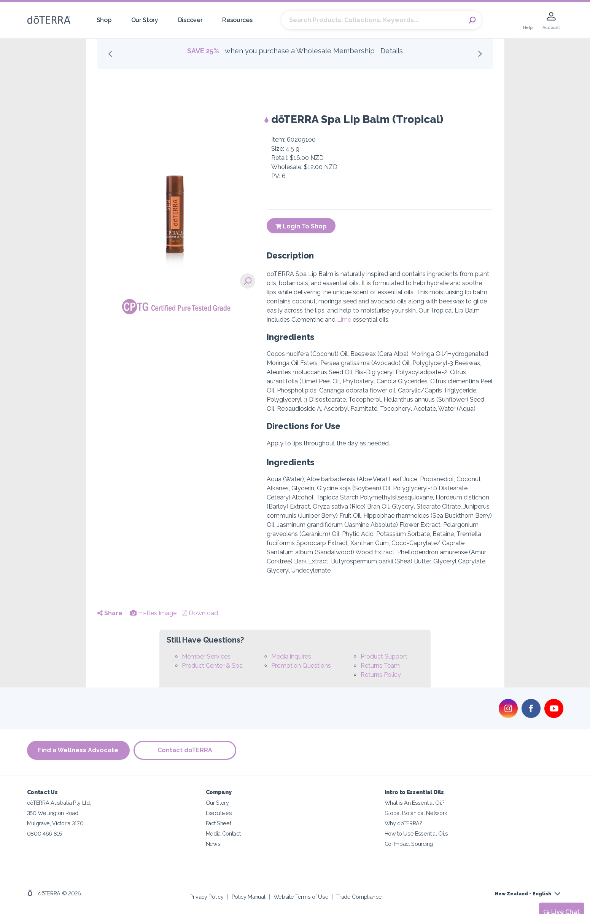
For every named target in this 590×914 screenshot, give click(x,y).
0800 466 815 (44, 833)
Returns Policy (381, 674)
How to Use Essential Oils (416, 833)
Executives (219, 813)
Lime (344, 319)
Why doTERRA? (403, 823)
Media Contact (223, 833)
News (213, 844)
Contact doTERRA (184, 750)
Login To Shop (301, 226)
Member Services (206, 656)
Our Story (144, 20)
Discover (190, 20)
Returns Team (380, 665)
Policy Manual (249, 896)
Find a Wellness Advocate (78, 750)
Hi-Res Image (153, 613)
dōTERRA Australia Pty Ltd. (59, 802)
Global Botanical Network (416, 813)
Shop (104, 20)
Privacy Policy (206, 896)
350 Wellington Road (52, 813)
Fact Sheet (218, 823)
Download (200, 613)
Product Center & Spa (212, 665)
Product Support (384, 656)
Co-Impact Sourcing (409, 844)
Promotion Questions (301, 665)
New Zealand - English (523, 893)
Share (109, 613)
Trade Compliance (359, 896)
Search (472, 20)
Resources (237, 20)
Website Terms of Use (301, 896)
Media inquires (291, 656)
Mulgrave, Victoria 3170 (55, 823)
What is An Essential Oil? (415, 802)
